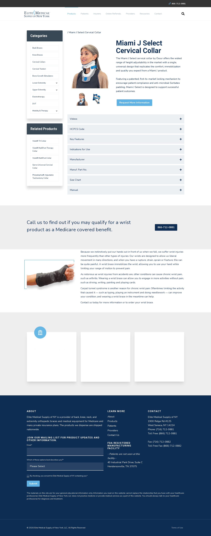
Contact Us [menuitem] (113, 435)
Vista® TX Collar (39, 141)
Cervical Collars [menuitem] (38, 62)
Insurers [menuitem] (97, 13)
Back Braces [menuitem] (37, 48)
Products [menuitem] (71, 13)
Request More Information (134, 102)
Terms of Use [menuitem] (177, 528)
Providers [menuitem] (130, 13)
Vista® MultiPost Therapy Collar (42, 149)
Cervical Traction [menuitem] (39, 69)
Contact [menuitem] (158, 13)
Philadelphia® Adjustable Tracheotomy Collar (43, 176)
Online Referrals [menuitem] (113, 13)
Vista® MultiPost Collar (41, 158)
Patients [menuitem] (85, 13)
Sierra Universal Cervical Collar (42, 166)
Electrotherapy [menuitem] (38, 96)
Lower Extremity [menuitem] (39, 83)
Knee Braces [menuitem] (37, 55)
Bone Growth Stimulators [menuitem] (42, 76)
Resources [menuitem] (145, 13)
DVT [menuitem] (34, 103)
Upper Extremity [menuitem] (39, 89)
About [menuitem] (111, 416)
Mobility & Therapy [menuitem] (40, 110)
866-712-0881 (177, 3)
